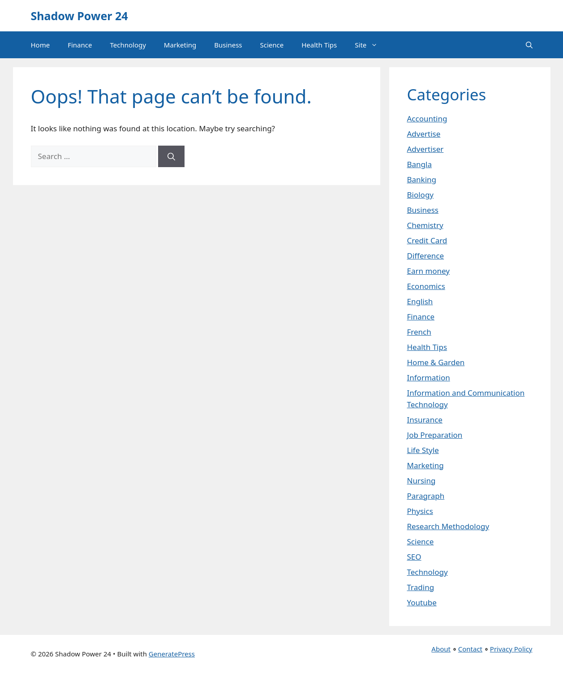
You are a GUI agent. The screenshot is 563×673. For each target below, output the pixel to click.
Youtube (422, 602)
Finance (80, 44)
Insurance (425, 419)
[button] (529, 44)
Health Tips (319, 44)
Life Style (423, 450)
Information (428, 377)
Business (228, 44)
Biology (420, 195)
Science (272, 44)
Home (40, 44)
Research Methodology (448, 526)
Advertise (424, 134)
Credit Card (427, 240)
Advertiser (425, 149)
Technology (128, 44)
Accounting (427, 118)
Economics (426, 286)
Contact (470, 648)
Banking (422, 179)
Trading (420, 587)
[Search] (171, 156)
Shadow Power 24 (79, 15)
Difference (425, 255)
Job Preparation (435, 435)
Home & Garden (436, 362)
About (441, 648)
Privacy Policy (511, 648)
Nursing (421, 480)
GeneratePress (172, 653)
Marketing (180, 44)
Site (371, 44)
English (420, 301)
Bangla (419, 164)
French (419, 332)
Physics (420, 511)
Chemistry (425, 225)
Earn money (428, 271)
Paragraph (426, 496)
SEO (414, 557)
